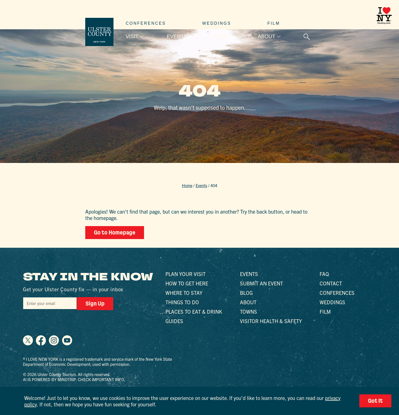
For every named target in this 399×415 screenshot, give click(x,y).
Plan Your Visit (185, 274)
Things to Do (182, 302)
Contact (331, 283)
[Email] (50, 303)
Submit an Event (261, 283)
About (266, 36)
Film (273, 23)
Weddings (216, 23)
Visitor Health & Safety (271, 321)
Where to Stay (183, 292)
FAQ (324, 274)
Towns (248, 311)
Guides (174, 321)
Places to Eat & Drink (193, 311)
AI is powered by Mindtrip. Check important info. (74, 379)
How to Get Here (186, 283)
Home (187, 185)
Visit (132, 36)
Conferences (146, 23)
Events (177, 36)
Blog (222, 36)
